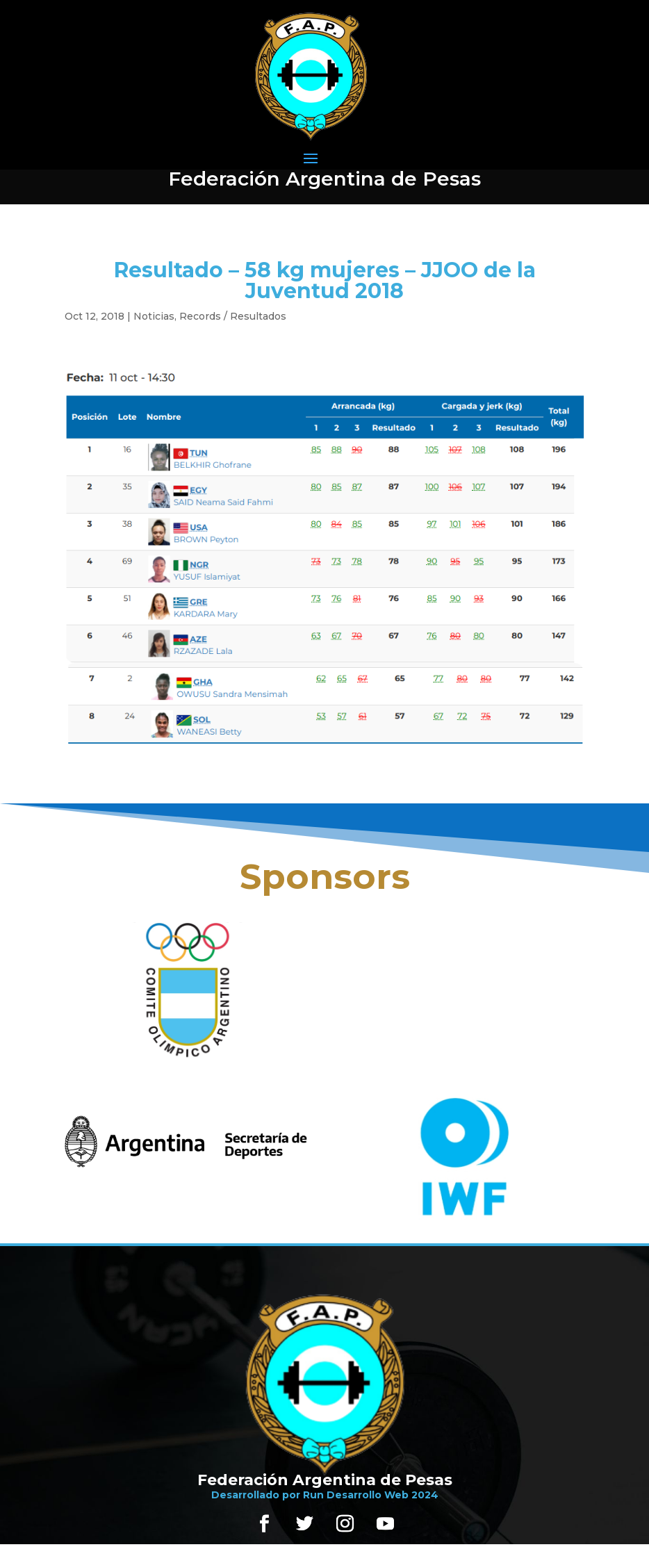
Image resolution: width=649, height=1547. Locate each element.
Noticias (153, 316)
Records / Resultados (232, 316)
